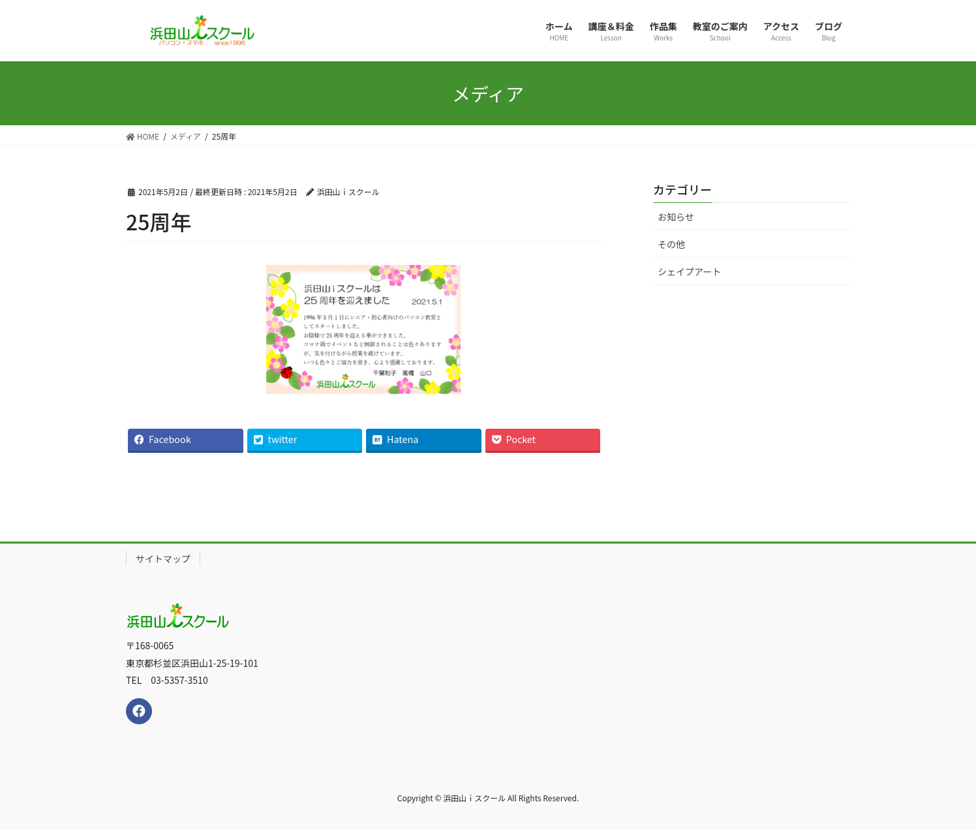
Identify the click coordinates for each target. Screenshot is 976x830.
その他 (671, 244)
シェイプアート (689, 271)
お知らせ (676, 216)
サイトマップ (163, 558)
